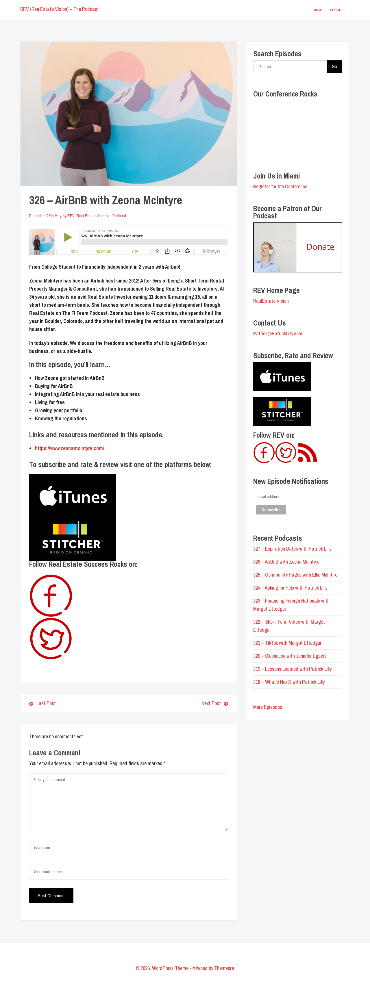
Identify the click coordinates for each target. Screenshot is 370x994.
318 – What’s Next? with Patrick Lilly (289, 681)
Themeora (224, 968)
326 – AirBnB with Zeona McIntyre (286, 561)
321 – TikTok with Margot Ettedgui (287, 642)
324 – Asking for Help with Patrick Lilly (290, 587)
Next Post (180, 703)
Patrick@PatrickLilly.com (277, 333)
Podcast (119, 215)
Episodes (337, 10)
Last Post (42, 703)
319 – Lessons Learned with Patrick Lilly (292, 668)
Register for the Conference (280, 186)
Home (318, 10)
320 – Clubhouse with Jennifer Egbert (289, 655)
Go (334, 66)
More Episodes (267, 707)
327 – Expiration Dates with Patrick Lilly (292, 548)
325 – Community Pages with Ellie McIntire (295, 574)
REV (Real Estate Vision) (87, 215)
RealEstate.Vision (271, 300)
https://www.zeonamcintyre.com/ (69, 448)
